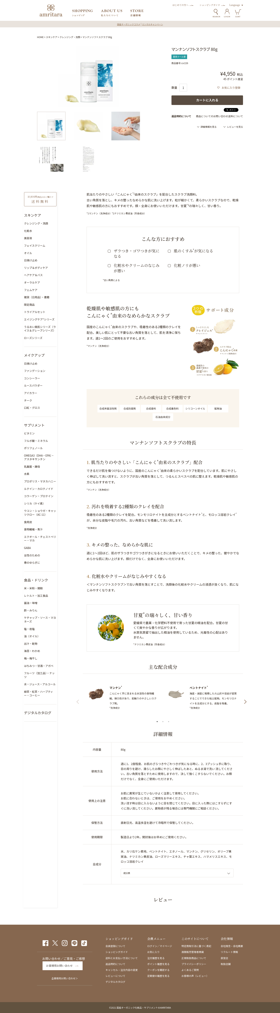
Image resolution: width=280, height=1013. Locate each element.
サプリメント (47, 424)
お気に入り (153, 952)
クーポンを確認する (158, 970)
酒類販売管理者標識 (192, 952)
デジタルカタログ (50, 708)
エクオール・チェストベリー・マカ (53, 537)
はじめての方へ (180, 5)
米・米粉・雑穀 (46, 587)
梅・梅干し (43, 657)
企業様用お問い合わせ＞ (65, 978)
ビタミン (42, 432)
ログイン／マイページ (159, 946)
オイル (41, 252)
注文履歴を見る (156, 958)
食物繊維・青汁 (46, 528)
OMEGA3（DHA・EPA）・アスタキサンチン (53, 456)
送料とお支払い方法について (121, 958)
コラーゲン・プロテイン (51, 495)
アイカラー (43, 392)
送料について (235, 116)
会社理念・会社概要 (232, 946)
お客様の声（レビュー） (195, 976)
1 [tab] (157, 722)
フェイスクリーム (47, 245)
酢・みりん (43, 609)
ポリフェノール (46, 447)
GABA (40, 547)
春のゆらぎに (45, 562)
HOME (40, 37)
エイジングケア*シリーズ (52, 318)
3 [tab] (169, 722)
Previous (80, 701)
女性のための (45, 554)
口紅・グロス (45, 407)
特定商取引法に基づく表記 (196, 946)
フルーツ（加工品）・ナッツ (53, 672)
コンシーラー (45, 377)
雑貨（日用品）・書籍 (49, 296)
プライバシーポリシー (193, 964)
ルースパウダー (46, 385)
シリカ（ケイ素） (47, 502)
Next (246, 701)
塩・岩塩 (42, 628)
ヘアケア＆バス (46, 274)
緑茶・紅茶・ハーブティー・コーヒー (51, 689)
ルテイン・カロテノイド (51, 488)
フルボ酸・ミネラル (49, 440)
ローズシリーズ (46, 337)
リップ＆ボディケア (49, 267)
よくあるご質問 (190, 970)
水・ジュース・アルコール (53, 679)
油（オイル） (45, 635)
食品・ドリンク (49, 578)
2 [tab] (163, 722)
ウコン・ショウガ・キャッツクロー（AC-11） (53, 512)
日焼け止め (43, 259)
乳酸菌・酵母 (45, 465)
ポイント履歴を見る (158, 964)
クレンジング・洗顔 (70, 37)
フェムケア (43, 289)
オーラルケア (45, 282)
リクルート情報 (229, 952)
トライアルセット (47, 311)
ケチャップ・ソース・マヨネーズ (53, 619)
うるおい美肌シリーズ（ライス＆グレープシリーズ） (53, 328)
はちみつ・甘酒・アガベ (51, 665)
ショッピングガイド (210, 5)
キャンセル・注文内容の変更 (121, 970)
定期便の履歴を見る (158, 976)
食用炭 (41, 521)
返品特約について (115, 964)
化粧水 (41, 230)
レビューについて (115, 976)
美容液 (41, 237)
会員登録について (115, 946)
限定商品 (42, 304)
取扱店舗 (226, 964)
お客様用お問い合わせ (61, 965)
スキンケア (51, 37)
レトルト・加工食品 (49, 595)
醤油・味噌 (43, 602)
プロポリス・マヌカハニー (53, 480)
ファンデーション (47, 370)
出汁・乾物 (43, 643)
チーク (41, 399)
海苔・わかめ (45, 650)
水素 (39, 473)
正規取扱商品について (193, 958)
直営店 (224, 958)
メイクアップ (47, 354)
